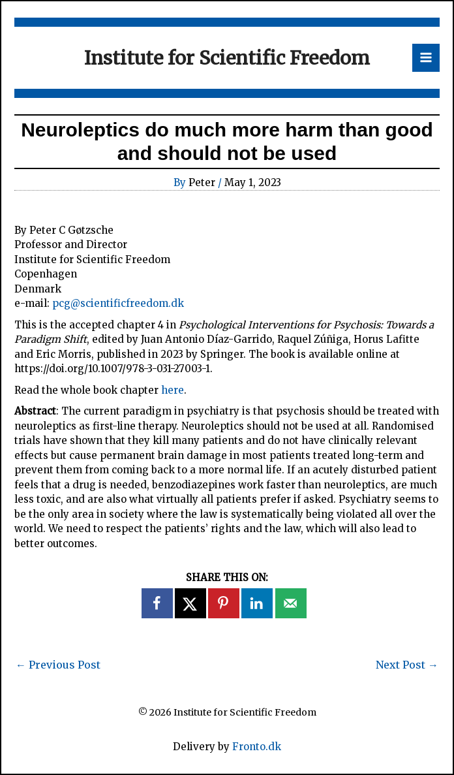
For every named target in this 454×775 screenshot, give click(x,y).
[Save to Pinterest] (224, 603)
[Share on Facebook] (158, 603)
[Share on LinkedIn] (258, 603)
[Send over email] (292, 603)
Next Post (407, 664)
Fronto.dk (256, 746)
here (172, 390)
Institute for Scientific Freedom (227, 57)
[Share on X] (191, 603)
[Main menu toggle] (426, 58)
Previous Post (58, 664)
